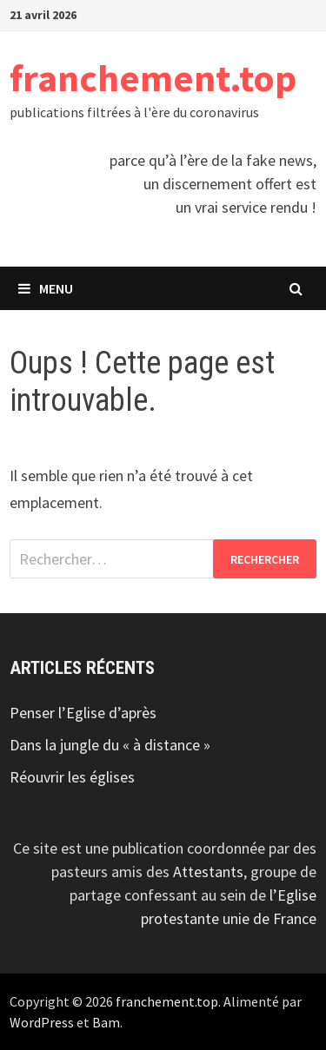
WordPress (42, 1022)
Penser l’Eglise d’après (83, 713)
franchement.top (153, 78)
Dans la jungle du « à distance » (110, 745)
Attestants (208, 872)
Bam (106, 1022)
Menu (45, 288)
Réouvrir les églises (72, 777)
